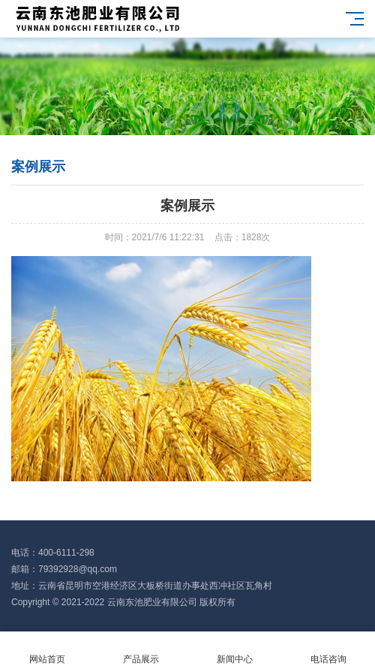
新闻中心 (234, 650)
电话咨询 (328, 650)
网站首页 (47, 650)
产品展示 (141, 650)
